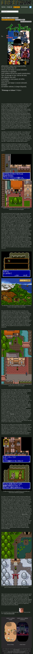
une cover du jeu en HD (9, 613)
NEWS (3, 7)
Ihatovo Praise (25, 514)
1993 (23, 19)
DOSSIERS (24, 7)
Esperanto (12, 413)
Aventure (18, 19)
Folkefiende (25, 21)
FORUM (9, 7)
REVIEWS (16, 7)
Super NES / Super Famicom (10, 17)
